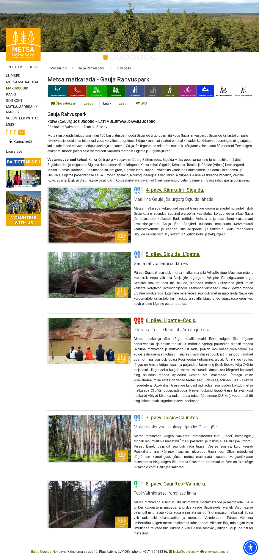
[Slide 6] (140, 57)
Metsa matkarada (22, 82)
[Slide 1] (105, 57)
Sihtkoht (14, 101)
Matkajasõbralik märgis (22, 109)
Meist (11, 124)
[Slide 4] (126, 57)
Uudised (13, 76)
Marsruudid (17, 88)
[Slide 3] (119, 57)
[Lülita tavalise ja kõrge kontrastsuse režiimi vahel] (21, 142)
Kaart (11, 94)
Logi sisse (14, 151)
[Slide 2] (112, 57)
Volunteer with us (22, 118)
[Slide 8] (154, 57)
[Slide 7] (147, 57)
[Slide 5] (133, 57)
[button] (250, 547)
